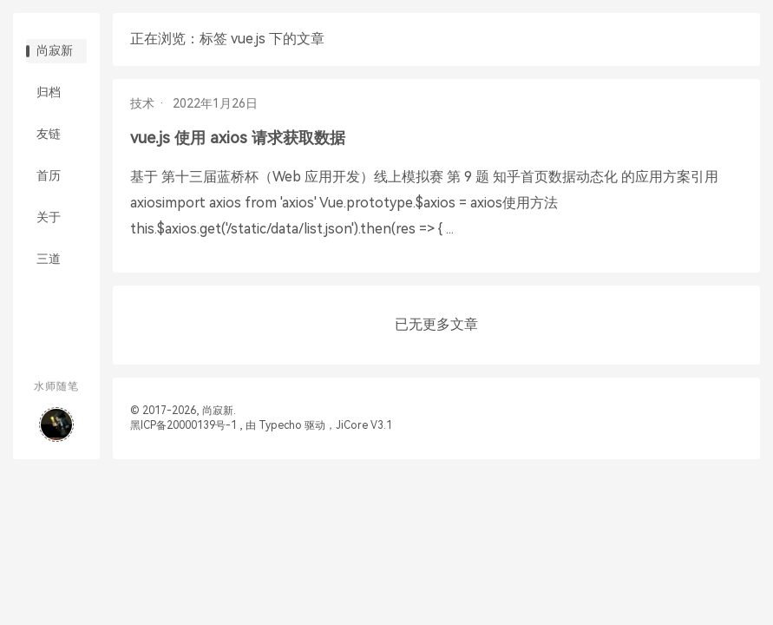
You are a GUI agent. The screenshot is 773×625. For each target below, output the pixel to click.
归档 (48, 92)
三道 (48, 259)
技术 (142, 103)
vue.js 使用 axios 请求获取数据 (237, 137)
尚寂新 (54, 50)
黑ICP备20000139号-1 (183, 425)
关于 (48, 217)
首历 (48, 175)
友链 (48, 134)
